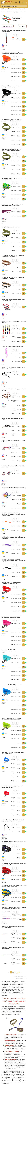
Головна (4, 12)
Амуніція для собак (18, 12)
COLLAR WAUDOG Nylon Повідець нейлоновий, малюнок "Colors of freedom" (14, 886)
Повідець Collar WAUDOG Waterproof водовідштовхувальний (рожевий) (11, 616)
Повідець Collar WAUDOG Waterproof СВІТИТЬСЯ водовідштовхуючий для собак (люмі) (13, 651)
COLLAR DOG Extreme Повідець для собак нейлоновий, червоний (13, 786)
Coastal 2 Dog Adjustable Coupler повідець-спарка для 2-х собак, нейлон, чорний (13, 820)
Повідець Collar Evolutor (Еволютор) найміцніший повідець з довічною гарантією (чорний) (13, 560)
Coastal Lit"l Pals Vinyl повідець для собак (12, 346)
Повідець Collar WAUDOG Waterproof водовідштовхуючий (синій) (11, 685)
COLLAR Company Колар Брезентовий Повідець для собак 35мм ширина (12, 226)
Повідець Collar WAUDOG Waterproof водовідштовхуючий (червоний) (11, 583)
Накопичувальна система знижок (14, 8)
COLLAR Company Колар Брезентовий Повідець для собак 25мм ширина (12, 150)
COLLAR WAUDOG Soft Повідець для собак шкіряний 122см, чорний (13, 278)
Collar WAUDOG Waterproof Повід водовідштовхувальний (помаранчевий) (12, 53)
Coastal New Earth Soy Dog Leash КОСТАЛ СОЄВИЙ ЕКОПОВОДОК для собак (12, 204)
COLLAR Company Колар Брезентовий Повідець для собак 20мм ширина (12, 120)
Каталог (9, 12)
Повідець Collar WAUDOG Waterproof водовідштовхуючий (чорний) (11, 86)
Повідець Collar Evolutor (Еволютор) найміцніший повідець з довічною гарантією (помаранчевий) (13, 514)
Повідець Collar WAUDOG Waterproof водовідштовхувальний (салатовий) (11, 719)
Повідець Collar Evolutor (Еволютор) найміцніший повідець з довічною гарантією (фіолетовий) (13, 537)
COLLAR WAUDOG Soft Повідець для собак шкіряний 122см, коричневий (13, 256)
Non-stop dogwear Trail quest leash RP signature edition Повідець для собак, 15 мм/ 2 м (14, 908)
